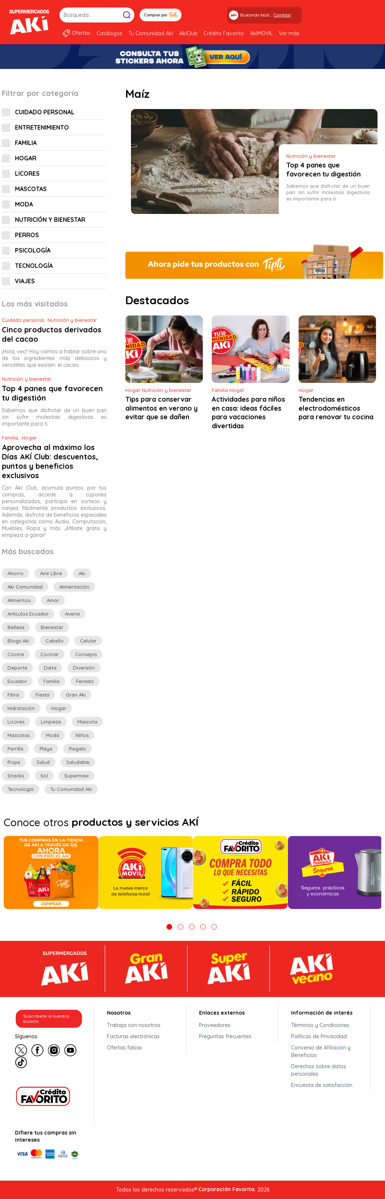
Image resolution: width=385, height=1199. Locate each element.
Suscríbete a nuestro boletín (46, 1018)
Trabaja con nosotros (134, 1025)
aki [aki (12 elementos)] (82, 573)
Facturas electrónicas (133, 1036)
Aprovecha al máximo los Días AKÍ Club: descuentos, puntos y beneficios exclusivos (50, 461)
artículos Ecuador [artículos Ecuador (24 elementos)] (28, 614)
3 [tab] (192, 927)
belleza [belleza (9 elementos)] (15, 627)
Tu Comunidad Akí (150, 33)
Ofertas (81, 33)
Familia (26, 143)
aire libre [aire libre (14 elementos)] (51, 573)
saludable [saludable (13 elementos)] (77, 762)
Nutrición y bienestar (50, 219)
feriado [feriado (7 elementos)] (85, 681)
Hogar (25, 158)
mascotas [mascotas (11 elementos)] (18, 735)
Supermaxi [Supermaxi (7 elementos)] (76, 776)
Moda (24, 204)
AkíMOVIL (261, 33)
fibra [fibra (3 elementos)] (13, 695)
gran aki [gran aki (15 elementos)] (76, 695)
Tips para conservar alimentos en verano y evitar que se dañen (161, 408)
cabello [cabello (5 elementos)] (55, 641)
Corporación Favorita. (227, 1189)
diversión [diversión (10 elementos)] (84, 668)
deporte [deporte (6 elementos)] (17, 668)
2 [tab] (180, 927)
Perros (27, 235)
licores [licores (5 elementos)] (15, 722)
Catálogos (109, 33)
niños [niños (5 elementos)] (82, 735)
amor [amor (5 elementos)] (53, 600)
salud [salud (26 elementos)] (43, 762)
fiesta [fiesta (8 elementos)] (42, 695)
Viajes (25, 281)
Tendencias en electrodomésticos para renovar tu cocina (336, 408)
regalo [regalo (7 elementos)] (77, 749)
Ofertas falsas (124, 1047)
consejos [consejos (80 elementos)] (86, 654)
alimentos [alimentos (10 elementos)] (18, 600)
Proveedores (214, 1025)
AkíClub (188, 33)
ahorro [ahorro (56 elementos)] (15, 573)
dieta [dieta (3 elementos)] (50, 668)
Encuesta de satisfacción (321, 1085)
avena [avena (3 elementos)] (72, 614)
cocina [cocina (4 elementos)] (15, 654)
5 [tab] (214, 927)
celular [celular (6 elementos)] (88, 641)
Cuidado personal (44, 112)
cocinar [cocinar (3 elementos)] (49, 654)
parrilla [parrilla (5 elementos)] (15, 749)
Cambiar (282, 15)
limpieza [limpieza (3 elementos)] (51, 722)
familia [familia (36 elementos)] (51, 681)
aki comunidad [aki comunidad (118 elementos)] (25, 587)
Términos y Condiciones (320, 1025)
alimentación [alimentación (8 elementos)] (74, 587)
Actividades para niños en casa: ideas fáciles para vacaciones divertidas (248, 412)
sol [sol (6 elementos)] (44, 776)
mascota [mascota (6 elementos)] (87, 722)
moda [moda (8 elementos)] (52, 735)
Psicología (33, 250)
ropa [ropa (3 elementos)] (13, 762)
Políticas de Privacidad (319, 1036)
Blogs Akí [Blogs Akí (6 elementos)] (18, 641)
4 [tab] (203, 927)
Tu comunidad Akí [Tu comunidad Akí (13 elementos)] (71, 789)
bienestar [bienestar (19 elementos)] (52, 627)
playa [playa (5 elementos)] (46, 749)
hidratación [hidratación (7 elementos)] (21, 708)
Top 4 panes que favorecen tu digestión (323, 169)
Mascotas (31, 189)
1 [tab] (169, 927)
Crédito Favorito (224, 33)
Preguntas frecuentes (225, 1036)
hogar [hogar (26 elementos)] (58, 708)
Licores (27, 173)
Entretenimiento (42, 127)
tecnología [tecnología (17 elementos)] (20, 789)
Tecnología (34, 265)
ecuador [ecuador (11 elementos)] (17, 681)
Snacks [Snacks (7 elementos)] (15, 776)
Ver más (289, 33)
